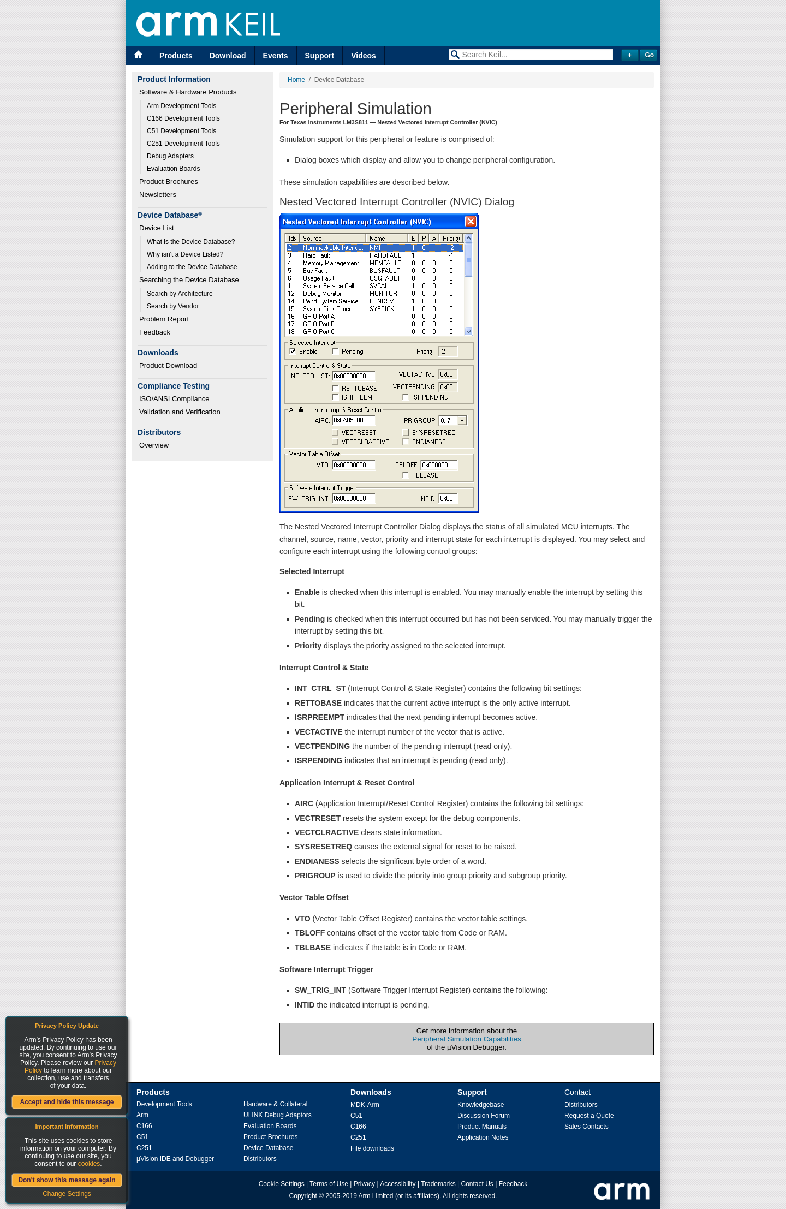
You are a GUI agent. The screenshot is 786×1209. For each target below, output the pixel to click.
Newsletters (157, 194)
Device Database (268, 1148)
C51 (142, 1137)
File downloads (372, 1148)
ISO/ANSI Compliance (174, 399)
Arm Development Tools (181, 106)
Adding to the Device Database (192, 267)
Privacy (364, 1184)
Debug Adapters (170, 156)
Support (320, 55)
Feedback (154, 332)
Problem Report (164, 319)
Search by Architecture (180, 293)
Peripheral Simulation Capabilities (466, 1039)
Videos (363, 55)
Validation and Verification (180, 412)
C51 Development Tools (181, 131)
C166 (144, 1126)
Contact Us (477, 1184)
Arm (142, 1115)
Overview (154, 445)
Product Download (168, 365)
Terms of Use (328, 1184)
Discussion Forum (483, 1115)
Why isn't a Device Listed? (185, 254)
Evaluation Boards (173, 168)
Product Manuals (482, 1126)
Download (228, 55)
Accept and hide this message (67, 1102)
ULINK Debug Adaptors (277, 1115)
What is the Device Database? (191, 242)
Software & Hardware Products (187, 92)
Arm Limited (376, 1196)
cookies (89, 1164)
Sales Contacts (586, 1126)
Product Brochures (168, 181)
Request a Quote (589, 1115)
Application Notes (482, 1137)
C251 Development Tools (183, 143)
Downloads (370, 1092)
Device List (156, 228)
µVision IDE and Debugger (175, 1159)
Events (275, 55)
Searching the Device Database (189, 280)
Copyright (303, 1196)
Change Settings (67, 1194)
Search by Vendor (173, 306)
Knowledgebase (480, 1105)
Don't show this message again (66, 1180)
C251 (144, 1148)
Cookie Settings (282, 1184)
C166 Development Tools (183, 118)
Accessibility (397, 1184)
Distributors (260, 1159)
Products (176, 55)
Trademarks (438, 1184)
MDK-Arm (364, 1105)
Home (296, 80)
